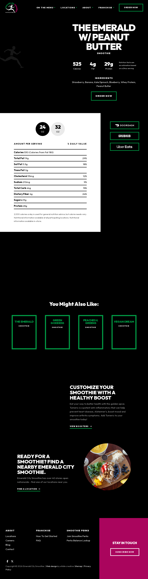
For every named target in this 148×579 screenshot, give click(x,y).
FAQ (38, 541)
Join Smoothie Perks (77, 537)
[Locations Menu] (76, 7)
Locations (11, 537)
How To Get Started (46, 537)
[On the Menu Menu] (54, 7)
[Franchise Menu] (113, 7)
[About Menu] (92, 7)
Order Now (133, 7)
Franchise (43, 532)
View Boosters (79, 428)
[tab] (43, 129)
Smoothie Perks (78, 532)
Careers (10, 541)
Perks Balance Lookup (78, 541)
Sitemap (78, 567)
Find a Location (27, 490)
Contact (10, 550)
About (10, 532)
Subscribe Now (124, 553)
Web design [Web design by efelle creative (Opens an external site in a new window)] (51, 567)
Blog (8, 546)
